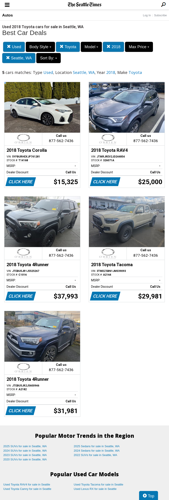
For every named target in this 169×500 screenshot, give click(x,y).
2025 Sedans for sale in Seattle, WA (96, 446)
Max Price (139, 47)
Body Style (40, 47)
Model (91, 47)
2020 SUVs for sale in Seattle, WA (25, 459)
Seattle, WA (19, 58)
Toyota (68, 46)
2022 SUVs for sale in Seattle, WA (95, 455)
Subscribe (160, 15)
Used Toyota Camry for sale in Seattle (27, 489)
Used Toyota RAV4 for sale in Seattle (26, 484)
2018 (113, 46)
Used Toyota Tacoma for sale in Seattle (98, 484)
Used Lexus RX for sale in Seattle (95, 489)
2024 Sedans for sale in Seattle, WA (96, 450)
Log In (147, 15)
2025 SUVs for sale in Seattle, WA (25, 446)
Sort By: (48, 58)
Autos (7, 15)
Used (14, 46)
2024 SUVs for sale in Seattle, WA (25, 450)
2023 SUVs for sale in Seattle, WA (25, 455)
